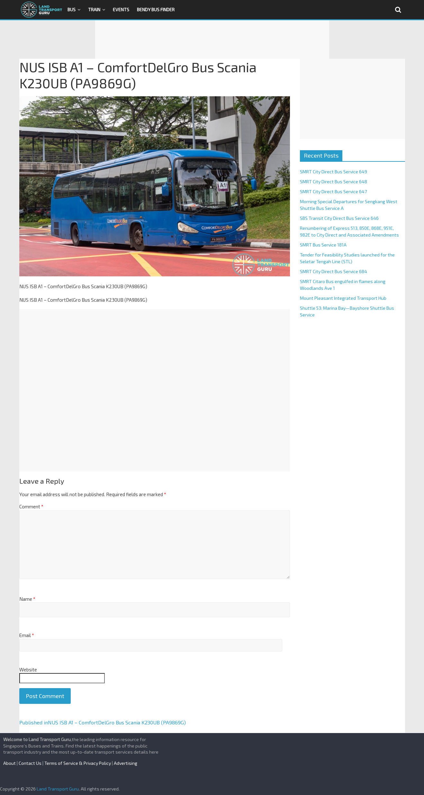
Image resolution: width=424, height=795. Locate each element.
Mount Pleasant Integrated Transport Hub (343, 298)
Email (26, 635)
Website (28, 669)
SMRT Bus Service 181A (323, 244)
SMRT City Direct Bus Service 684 (333, 271)
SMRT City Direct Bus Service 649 (333, 171)
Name (27, 599)
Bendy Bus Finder (156, 9)
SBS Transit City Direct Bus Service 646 (339, 218)
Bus (72, 9)
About (9, 763)
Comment (31, 506)
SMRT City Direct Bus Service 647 (333, 191)
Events (121, 9)
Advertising (125, 763)
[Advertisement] (212, 39)
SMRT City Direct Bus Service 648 (333, 181)
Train (94, 9)
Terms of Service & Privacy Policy (77, 763)
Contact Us (30, 763)
